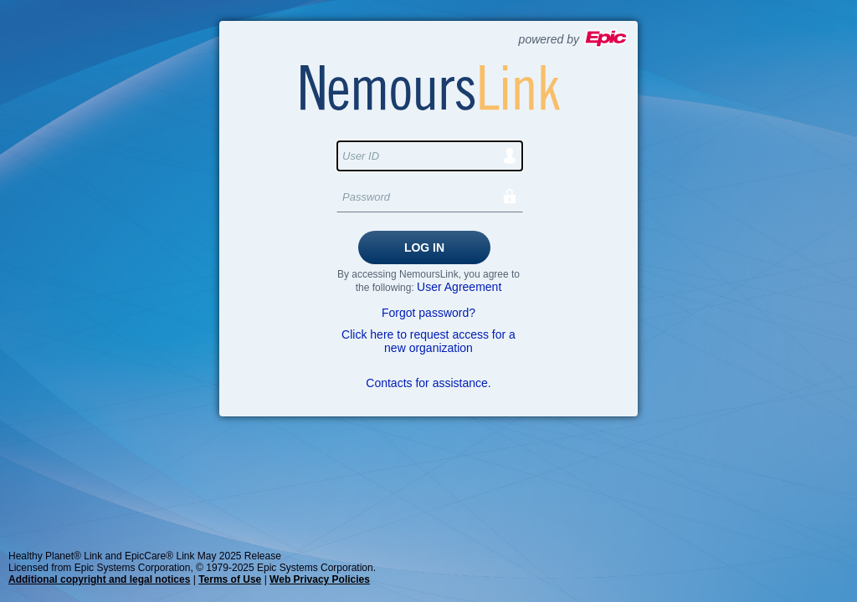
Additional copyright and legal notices (99, 579)
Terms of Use (229, 579)
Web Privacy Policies (319, 579)
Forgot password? (428, 312)
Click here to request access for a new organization (428, 341)
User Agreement (459, 286)
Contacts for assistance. (428, 383)
